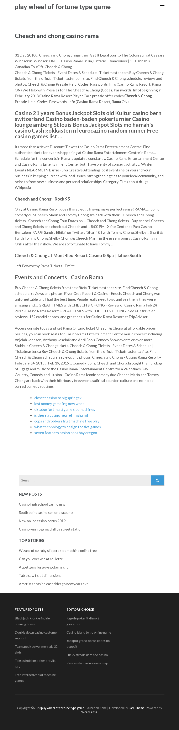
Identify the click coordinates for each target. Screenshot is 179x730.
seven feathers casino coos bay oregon (65, 432)
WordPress (89, 712)
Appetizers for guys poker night (43, 567)
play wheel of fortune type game (63, 7)
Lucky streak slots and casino (87, 655)
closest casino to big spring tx (57, 397)
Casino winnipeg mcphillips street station (50, 529)
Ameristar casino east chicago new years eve (53, 584)
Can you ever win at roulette (41, 559)
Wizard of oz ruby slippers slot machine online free (58, 550)
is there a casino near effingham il (61, 415)
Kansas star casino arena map (87, 663)
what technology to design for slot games (67, 427)
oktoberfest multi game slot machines (64, 409)
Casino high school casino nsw (42, 504)
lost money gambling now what (59, 403)
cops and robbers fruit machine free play (66, 421)
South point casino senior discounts (46, 512)
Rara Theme (136, 708)
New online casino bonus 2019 (42, 521)
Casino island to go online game (89, 632)
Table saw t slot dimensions (40, 575)
